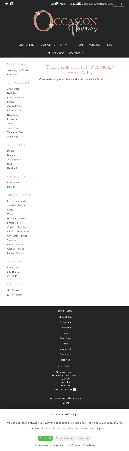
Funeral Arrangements (19, 231)
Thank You (12, 128)
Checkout (12, 74)
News (109, 44)
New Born (12, 115)
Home (80, 44)
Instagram (14, 294)
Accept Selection (65, 438)
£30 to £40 (13, 271)
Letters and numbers (18, 201)
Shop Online (27, 44)
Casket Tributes (15, 248)
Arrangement (14, 159)
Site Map (65, 359)
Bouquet (11, 155)
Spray (10, 209)
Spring (10, 123)
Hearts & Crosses (16, 218)
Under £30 (12, 267)
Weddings (95, 44)
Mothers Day (14, 110)
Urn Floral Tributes (17, 235)
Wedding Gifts (15, 136)
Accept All (45, 438)
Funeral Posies (15, 222)
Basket (11, 164)
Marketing (88, 445)
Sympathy (66, 44)
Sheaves (11, 240)
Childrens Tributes (17, 227)
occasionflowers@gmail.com (65, 398)
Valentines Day (15, 132)
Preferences (72, 445)
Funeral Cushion (15, 253)
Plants (10, 150)
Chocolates (13, 182)
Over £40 (12, 276)
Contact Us (76, 53)
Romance (12, 119)
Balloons (12, 186)
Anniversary (13, 88)
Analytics (57, 445)
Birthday (11, 93)
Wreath (11, 214)
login (52, 4)
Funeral (11, 102)
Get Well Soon (15, 106)
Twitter (13, 290)
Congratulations (16, 97)
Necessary (41, 445)
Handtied (12, 168)
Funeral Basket (15, 244)
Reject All (84, 438)
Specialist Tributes (17, 205)
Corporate (48, 44)
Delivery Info (56, 53)
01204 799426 (65, 389)
